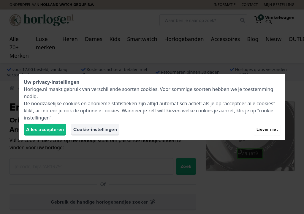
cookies (149, 89)
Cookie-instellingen (95, 129)
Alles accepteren (45, 129)
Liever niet (267, 129)
